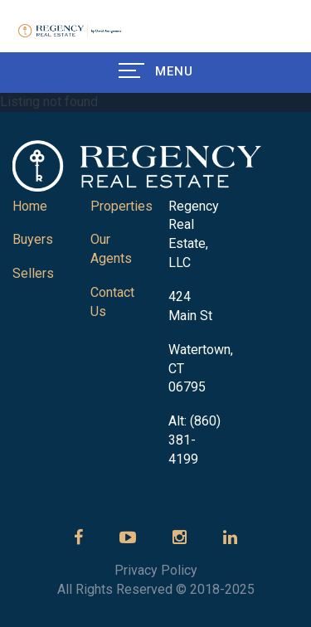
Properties (121, 206)
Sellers (33, 273)
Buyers (32, 239)
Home (29, 206)
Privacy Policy (155, 570)
